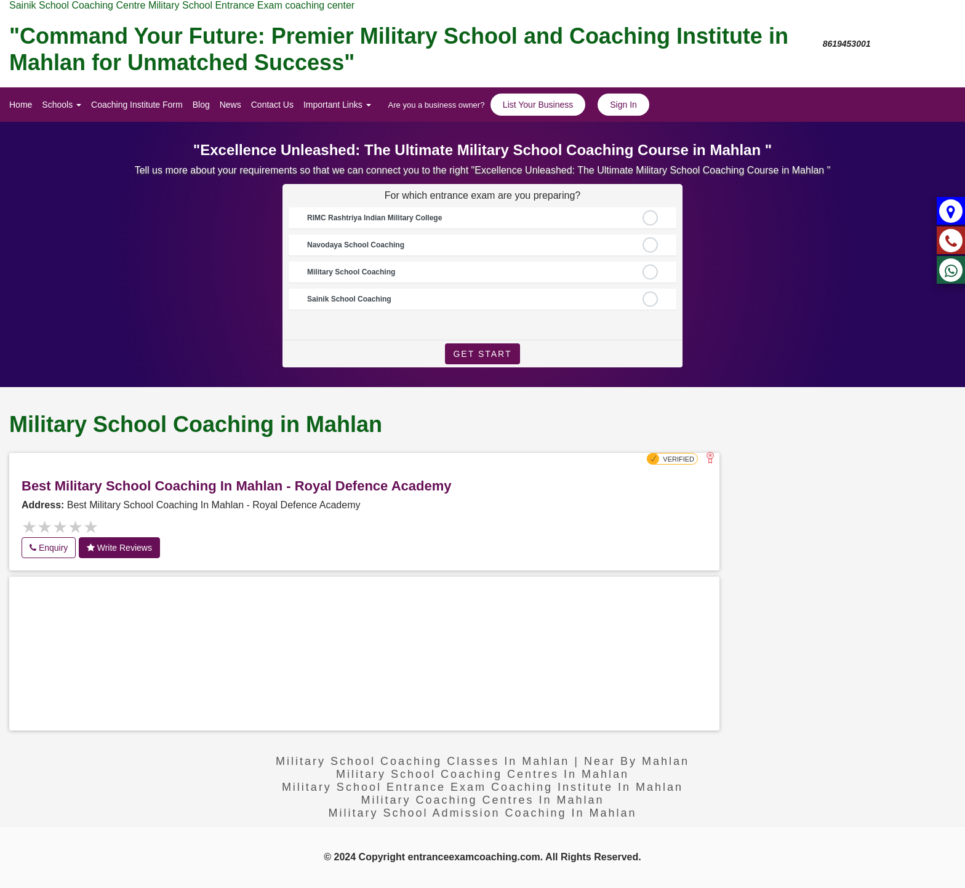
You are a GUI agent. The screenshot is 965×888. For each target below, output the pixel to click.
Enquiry (49, 548)
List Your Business (538, 105)
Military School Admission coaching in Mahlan (482, 813)
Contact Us (272, 105)
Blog (201, 105)
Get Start (482, 354)
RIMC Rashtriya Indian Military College (374, 218)
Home (20, 105)
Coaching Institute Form (137, 105)
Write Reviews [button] (119, 548)
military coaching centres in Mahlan (482, 800)
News (230, 105)
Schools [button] (61, 105)
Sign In (623, 105)
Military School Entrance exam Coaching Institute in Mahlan (482, 787)
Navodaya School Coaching (355, 245)
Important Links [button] (337, 105)
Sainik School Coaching (349, 299)
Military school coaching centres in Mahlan (482, 774)
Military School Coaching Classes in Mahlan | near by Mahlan (482, 761)
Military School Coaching (351, 272)
